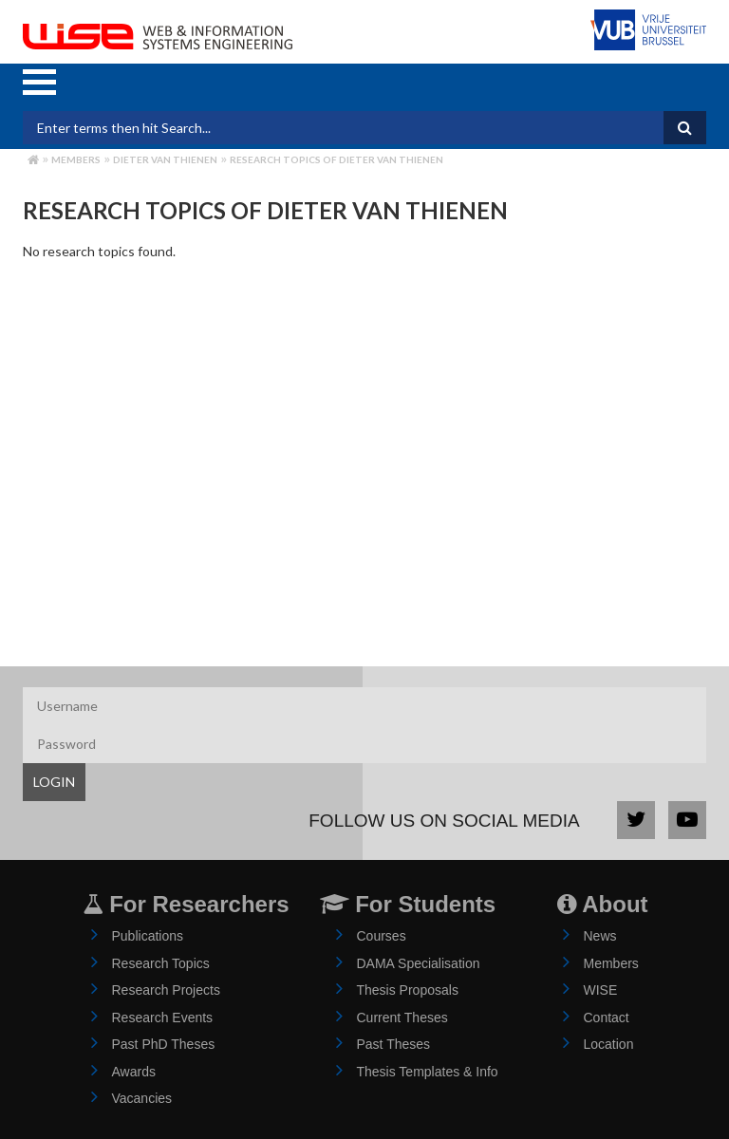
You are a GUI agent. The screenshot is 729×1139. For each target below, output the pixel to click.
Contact (606, 1017)
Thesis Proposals (407, 990)
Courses (381, 935)
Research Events (163, 1017)
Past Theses (394, 1044)
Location (609, 1044)
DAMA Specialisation (418, 963)
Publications (148, 935)
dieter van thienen (165, 159)
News (600, 935)
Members (76, 159)
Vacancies (142, 1098)
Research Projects (166, 990)
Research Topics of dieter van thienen (336, 159)
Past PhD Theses (163, 1044)
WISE (601, 990)
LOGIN (54, 782)
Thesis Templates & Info (427, 1071)
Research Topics (161, 963)
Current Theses (402, 1017)
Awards (134, 1071)
